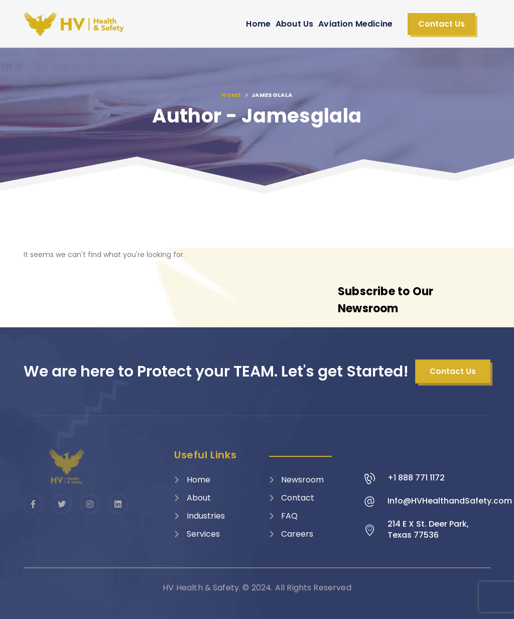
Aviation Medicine (355, 24)
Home (258, 24)
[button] (441, 24)
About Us (294, 24)
